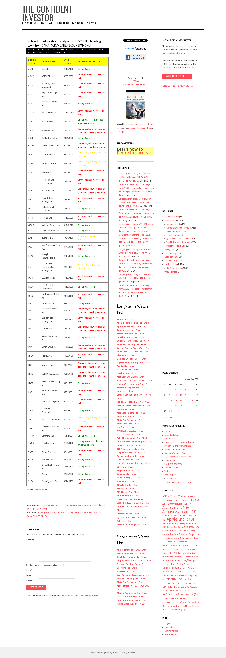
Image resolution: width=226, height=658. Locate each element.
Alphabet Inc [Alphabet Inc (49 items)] (175, 507)
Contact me (169, 439)
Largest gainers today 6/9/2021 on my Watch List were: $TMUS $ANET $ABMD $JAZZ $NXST (136, 227)
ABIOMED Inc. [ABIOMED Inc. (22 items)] (171, 496)
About (167, 431)
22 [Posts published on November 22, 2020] (165, 406)
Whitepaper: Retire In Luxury (179, 482)
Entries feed (169, 627)
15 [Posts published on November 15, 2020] (165, 400)
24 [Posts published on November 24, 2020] (176, 406)
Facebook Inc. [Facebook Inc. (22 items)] (187, 553)
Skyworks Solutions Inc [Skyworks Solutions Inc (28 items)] (182, 594)
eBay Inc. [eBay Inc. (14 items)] (167, 550)
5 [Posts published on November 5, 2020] (185, 390)
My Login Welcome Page (175, 453)
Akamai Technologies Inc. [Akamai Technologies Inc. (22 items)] (184, 500)
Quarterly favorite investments (179, 238)
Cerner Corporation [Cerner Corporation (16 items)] (171, 538)
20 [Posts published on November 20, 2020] (191, 400)
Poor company (170, 260)
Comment (31, 539)
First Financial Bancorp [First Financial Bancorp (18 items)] (173, 557)
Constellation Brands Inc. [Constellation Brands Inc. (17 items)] (179, 542)
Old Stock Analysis (174, 268)
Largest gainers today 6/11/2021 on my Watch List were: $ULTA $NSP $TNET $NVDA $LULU (135, 177)
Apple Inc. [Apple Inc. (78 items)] (180, 519)
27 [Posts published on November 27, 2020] (191, 406)
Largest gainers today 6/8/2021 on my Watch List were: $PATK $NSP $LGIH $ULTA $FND (136, 253)
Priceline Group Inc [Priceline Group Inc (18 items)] (180, 587)
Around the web (171, 217)
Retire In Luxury (132, 152)
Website (29, 581)
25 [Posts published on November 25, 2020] (181, 406)
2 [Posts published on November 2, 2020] (170, 390)
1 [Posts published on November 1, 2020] (164, 390)
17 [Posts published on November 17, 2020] (176, 400)
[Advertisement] (173, 144)
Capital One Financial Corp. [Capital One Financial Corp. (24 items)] (182, 534)
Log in (167, 624)
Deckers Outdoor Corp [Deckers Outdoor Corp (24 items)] (183, 545)
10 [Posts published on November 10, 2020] (176, 395)
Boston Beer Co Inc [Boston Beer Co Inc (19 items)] (177, 527)
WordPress (131, 653)
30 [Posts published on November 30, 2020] (170, 411)
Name (29, 570)
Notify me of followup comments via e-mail (47, 565)
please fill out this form (173, 53)
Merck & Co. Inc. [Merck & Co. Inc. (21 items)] (176, 571)
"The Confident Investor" (135, 83)
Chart (131, 319)
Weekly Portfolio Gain (176, 246)
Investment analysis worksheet (177, 446)
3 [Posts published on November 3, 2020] (175, 390)
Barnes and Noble (144, 128)
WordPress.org (171, 634)
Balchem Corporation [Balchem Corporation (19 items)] (173, 523)
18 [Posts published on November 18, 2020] (181, 400)
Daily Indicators (34, 52)
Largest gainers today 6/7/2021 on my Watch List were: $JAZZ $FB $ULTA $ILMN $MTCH (136, 278)
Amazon (131, 128)
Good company (171, 257)
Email (29, 575)
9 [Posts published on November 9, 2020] (170, 395)
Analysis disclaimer (172, 435)
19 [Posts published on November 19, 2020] (186, 400)
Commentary (170, 220)
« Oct (164, 417)
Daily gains (169, 250)
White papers (170, 475)
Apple (123, 131)
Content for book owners (92, 50)
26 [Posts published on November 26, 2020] (186, 406)
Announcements (173, 224)
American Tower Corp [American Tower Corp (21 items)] (175, 515)
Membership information (175, 449)
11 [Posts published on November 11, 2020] (181, 395)
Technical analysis (172, 467)
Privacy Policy (170, 460)
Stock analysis (170, 264)
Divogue (115, 653)
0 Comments (57, 52)
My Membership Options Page (177, 457)
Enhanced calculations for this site (179, 442)
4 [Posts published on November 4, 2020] (180, 390)
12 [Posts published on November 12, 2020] (186, 395)
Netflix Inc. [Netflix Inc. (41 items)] (178, 579)
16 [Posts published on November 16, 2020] (170, 400)
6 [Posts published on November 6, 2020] (191, 390)
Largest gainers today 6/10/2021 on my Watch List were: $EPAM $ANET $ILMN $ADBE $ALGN (135, 202)
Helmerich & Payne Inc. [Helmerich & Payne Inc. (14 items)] (176, 561)
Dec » (171, 417)
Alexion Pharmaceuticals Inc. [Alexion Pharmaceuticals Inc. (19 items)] (176, 504)
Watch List (169, 471)
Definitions (171, 478)
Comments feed (171, 631)
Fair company (170, 253)
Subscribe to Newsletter (178, 85)
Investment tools (173, 235)
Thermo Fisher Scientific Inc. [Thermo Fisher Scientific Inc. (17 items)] (175, 598)
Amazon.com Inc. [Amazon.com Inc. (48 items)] (179, 511)
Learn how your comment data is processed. (80, 595)
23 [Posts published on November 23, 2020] (170, 406)
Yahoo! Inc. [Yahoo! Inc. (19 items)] (178, 610)
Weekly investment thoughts (179, 242)
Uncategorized (170, 272)
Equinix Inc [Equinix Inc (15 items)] (178, 550)
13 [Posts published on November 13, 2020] (191, 395)
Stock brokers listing (173, 464)
